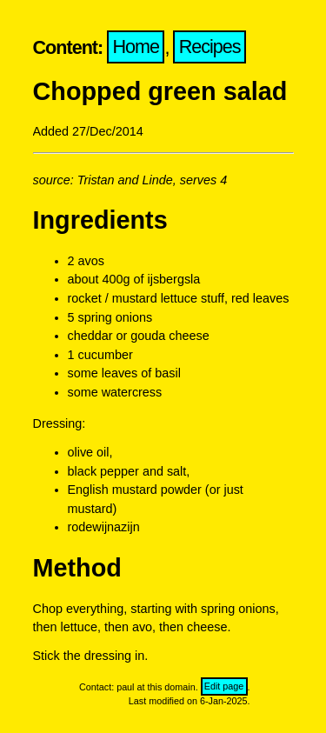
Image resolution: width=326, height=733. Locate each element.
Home (136, 47)
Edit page (224, 687)
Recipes (210, 47)
